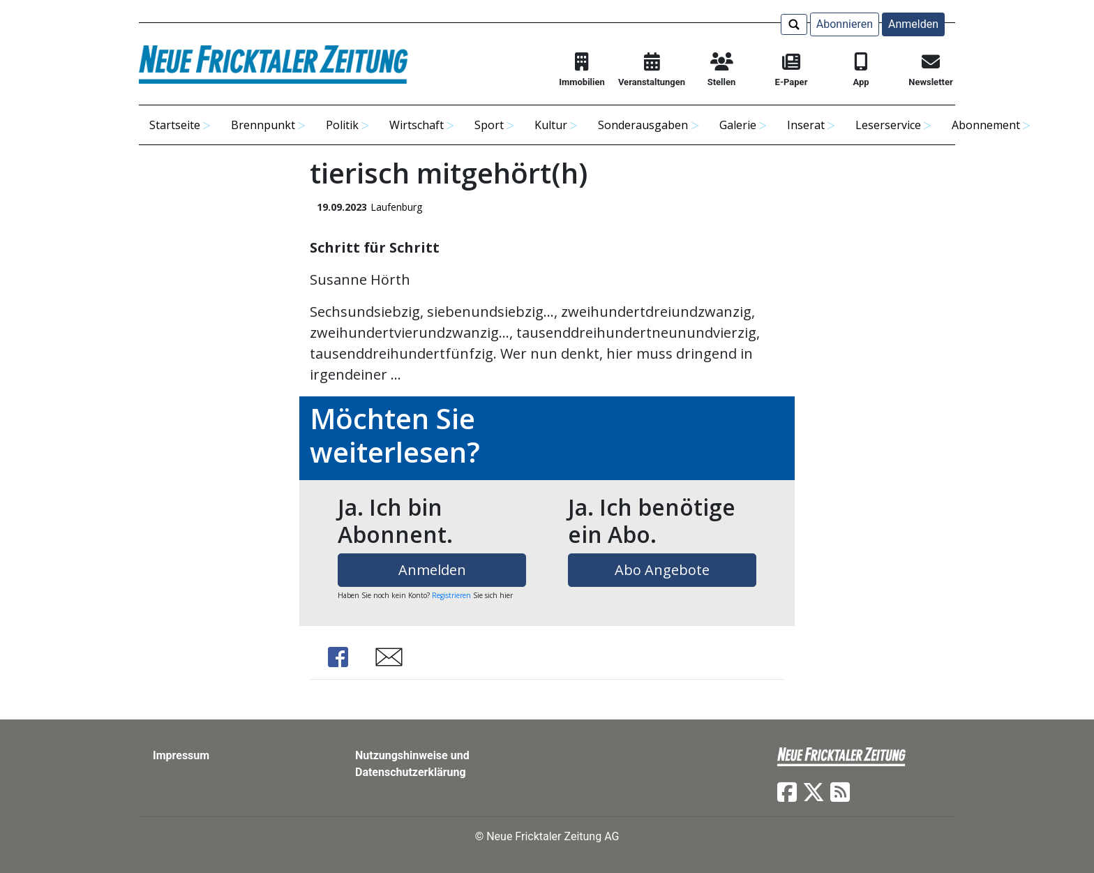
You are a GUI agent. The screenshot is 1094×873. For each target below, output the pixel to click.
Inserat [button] (806, 125)
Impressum (181, 755)
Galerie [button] (737, 125)
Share (338, 657)
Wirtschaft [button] (416, 125)
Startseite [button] (174, 125)
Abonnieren (844, 24)
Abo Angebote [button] (662, 569)
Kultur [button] (550, 125)
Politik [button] (342, 125)
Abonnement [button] (986, 125)
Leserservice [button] (888, 125)
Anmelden (913, 24)
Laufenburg (396, 207)
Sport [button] (489, 125)
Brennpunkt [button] (263, 125)
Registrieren (451, 595)
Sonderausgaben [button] (643, 125)
